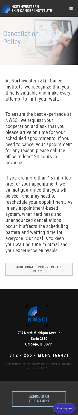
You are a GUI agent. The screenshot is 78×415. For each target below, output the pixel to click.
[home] (26, 8)
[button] (71, 8)
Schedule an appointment (39, 399)
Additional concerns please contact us (39, 269)
